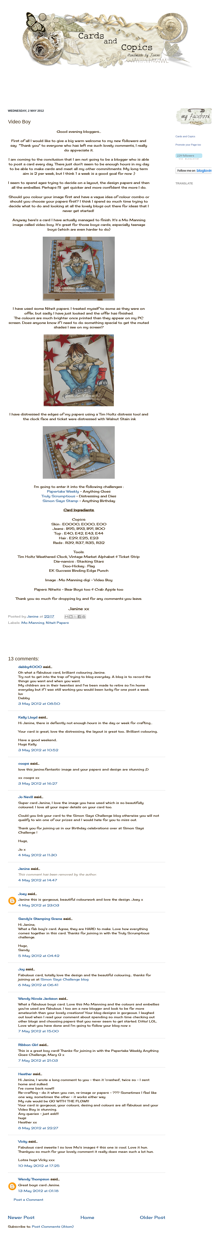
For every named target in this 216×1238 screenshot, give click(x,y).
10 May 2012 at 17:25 (39, 1166)
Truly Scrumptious (58, 496)
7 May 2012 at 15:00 (38, 1031)
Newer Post (21, 1217)
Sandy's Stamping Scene (40, 919)
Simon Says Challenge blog (64, 979)
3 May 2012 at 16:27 (37, 783)
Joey (22, 894)
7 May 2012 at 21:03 (38, 1060)
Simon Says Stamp (60, 501)
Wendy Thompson (33, 1179)
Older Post (152, 1217)
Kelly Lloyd (27, 717)
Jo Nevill (25, 797)
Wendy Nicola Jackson (38, 998)
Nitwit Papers (57, 622)
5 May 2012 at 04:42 (38, 956)
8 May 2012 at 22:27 (38, 1128)
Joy (21, 969)
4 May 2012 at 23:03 (38, 905)
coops (23, 763)
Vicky (22, 1141)
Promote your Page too (188, 144)
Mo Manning (32, 622)
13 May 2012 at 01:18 (38, 1191)
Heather (25, 1074)
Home (87, 1217)
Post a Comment (28, 1199)
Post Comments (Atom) (53, 1226)
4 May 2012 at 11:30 (37, 855)
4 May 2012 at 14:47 (37, 880)
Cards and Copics (185, 136)
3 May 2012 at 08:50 (39, 703)
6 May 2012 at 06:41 (38, 985)
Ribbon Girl (28, 1045)
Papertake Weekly (63, 491)
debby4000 (30, 667)
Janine (24, 869)
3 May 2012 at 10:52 (38, 750)
